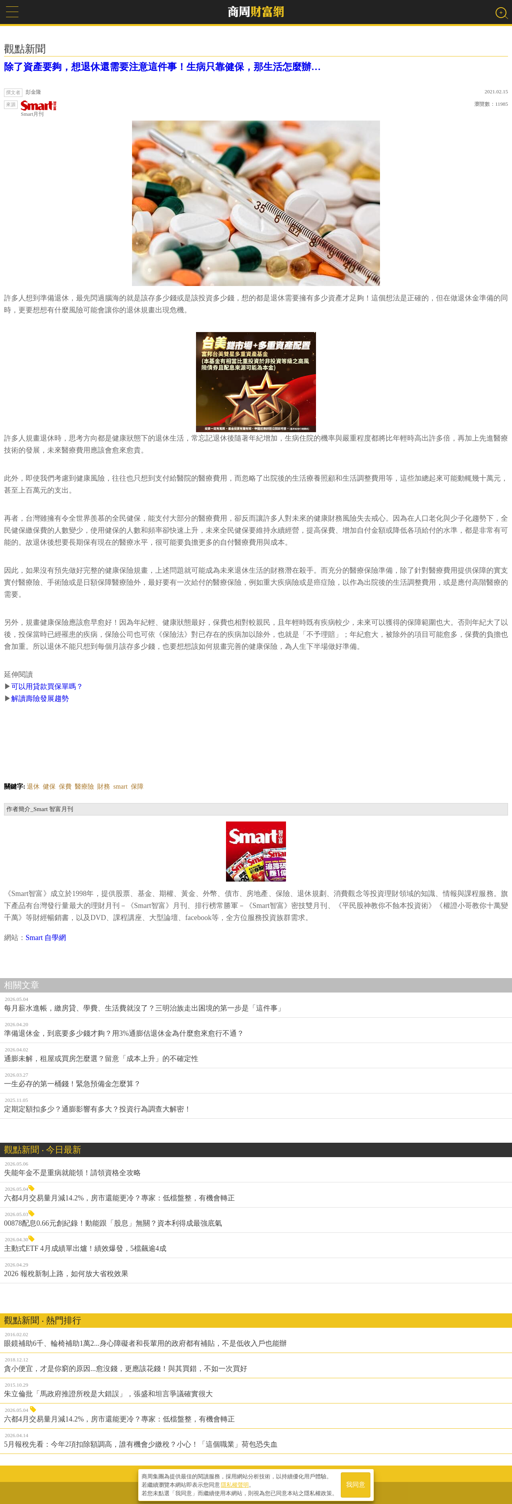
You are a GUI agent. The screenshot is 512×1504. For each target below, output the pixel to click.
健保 (49, 786)
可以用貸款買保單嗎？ (47, 687)
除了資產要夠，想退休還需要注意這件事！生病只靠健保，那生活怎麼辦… (162, 67)
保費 (65, 786)
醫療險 (84, 786)
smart (120, 786)
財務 (103, 786)
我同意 (355, 1484)
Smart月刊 (39, 109)
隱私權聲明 (235, 1484)
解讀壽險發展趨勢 (40, 699)
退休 (33, 786)
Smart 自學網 (46, 938)
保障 (137, 786)
